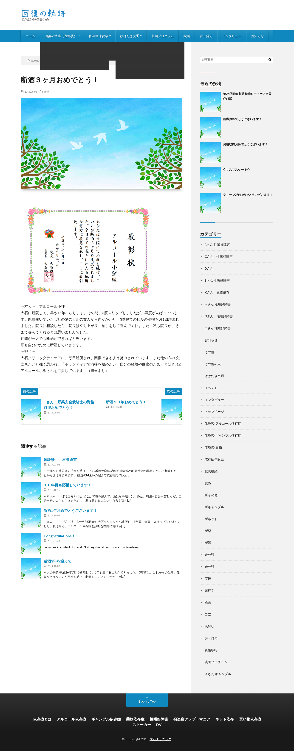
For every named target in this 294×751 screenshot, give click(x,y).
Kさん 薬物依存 (217, 292)
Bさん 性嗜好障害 (217, 245)
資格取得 (211, 650)
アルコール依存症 (71, 719)
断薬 (208, 531)
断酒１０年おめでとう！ (126, 402)
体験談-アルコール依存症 (223, 423)
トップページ (214, 411)
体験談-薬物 (213, 447)
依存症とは (42, 719)
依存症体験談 (98, 36)
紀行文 (209, 590)
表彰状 (209, 626)
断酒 (46, 91)
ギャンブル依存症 (106, 719)
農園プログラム (162, 36)
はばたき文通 (129, 36)
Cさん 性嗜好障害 (219, 256)
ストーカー (142, 724)
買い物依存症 (250, 719)
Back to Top (147, 701)
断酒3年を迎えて (57, 561)
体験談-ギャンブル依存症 (223, 435)
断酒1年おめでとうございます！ (70, 510)
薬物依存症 (135, 719)
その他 (209, 352)
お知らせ (257, 36)
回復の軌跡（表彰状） (61, 36)
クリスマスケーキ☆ (236, 169)
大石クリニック (160, 739)
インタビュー (231, 36)
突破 (208, 578)
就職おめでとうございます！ (242, 119)
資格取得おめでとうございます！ (245, 144)
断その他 (211, 495)
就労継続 (211, 471)
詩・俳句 (206, 36)
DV (158, 724)
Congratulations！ (59, 536)
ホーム (30, 36)
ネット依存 (224, 719)
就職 (208, 483)
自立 (208, 614)
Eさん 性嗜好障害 (217, 280)
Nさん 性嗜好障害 (219, 316)
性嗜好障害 (159, 719)
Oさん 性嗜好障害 (218, 328)
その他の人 (213, 364)
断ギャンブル (214, 507)
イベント (211, 388)
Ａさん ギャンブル (218, 674)
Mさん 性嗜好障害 (218, 304)
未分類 (209, 555)
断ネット (211, 519)
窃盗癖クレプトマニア (191, 719)
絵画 (187, 36)
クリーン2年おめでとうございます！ (248, 195)
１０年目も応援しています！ (67, 485)
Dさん (209, 268)
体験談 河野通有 (60, 459)
